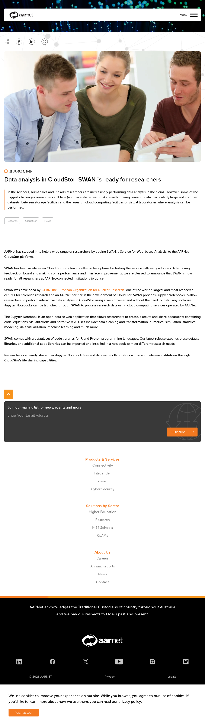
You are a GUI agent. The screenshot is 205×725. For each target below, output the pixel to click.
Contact (102, 582)
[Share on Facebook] (19, 41)
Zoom (102, 481)
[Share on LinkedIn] (32, 41)
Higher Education (102, 512)
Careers (102, 558)
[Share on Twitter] (44, 41)
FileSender (102, 473)
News (47, 220)
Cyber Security (102, 489)
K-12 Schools (102, 528)
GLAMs (102, 536)
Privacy (110, 677)
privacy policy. (130, 701)
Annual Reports (102, 566)
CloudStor (31, 220)
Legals (171, 677)
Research (12, 220)
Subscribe (179, 432)
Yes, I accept (23, 713)
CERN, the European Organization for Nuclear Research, (83, 290)
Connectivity (102, 465)
